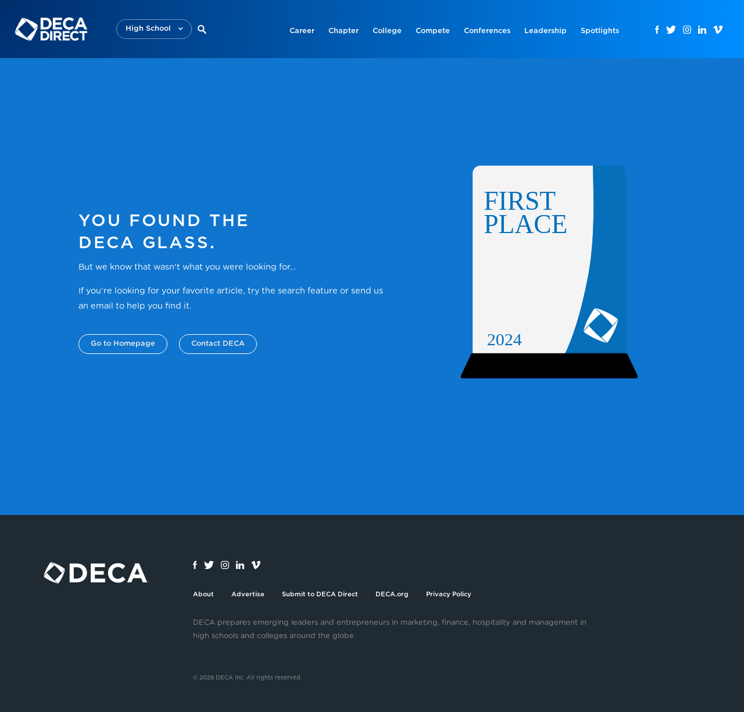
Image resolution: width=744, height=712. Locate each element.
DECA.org (392, 594)
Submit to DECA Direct (320, 594)
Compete (433, 31)
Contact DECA (218, 344)
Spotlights (600, 31)
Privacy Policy (448, 594)
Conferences (487, 31)
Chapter (343, 31)
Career (301, 31)
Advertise (247, 594)
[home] (51, 29)
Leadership (545, 31)
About (203, 594)
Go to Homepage (123, 344)
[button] (154, 29)
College (387, 31)
